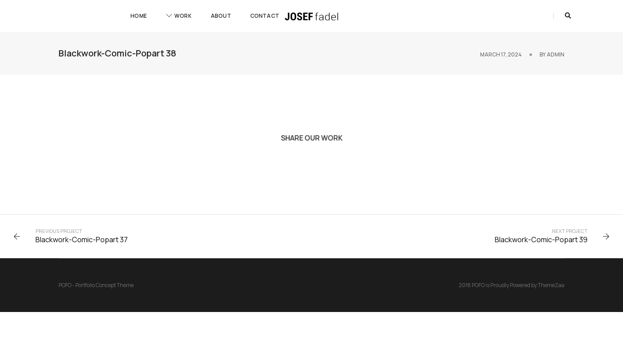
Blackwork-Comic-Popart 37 (81, 239)
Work (179, 16)
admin (555, 54)
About (221, 16)
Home (138, 16)
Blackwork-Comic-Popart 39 (541, 239)
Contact (264, 16)
